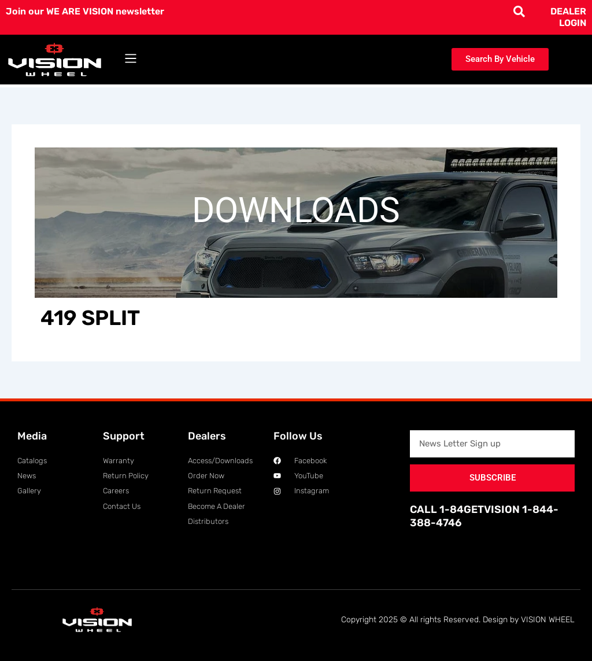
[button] (130, 59)
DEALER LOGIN (568, 17)
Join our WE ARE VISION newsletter (85, 11)
